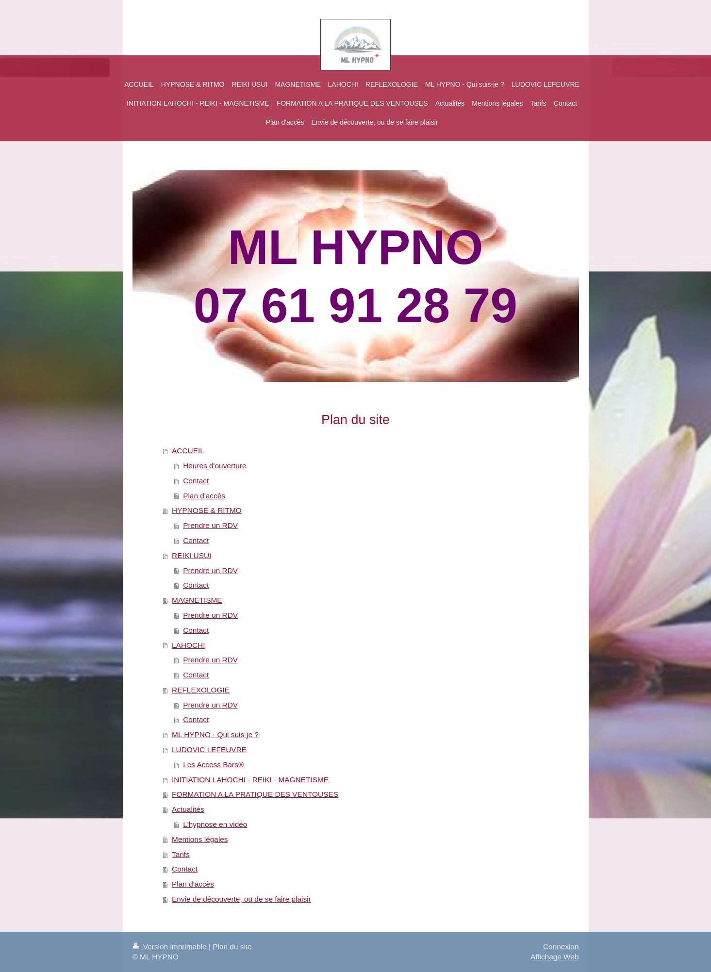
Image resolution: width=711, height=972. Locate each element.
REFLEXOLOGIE (201, 690)
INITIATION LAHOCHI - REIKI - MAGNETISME (250, 779)
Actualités (188, 809)
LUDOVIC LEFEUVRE (209, 749)
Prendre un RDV (210, 525)
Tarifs (181, 854)
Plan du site (232, 946)
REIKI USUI (191, 555)
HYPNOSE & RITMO (207, 510)
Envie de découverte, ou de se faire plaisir (241, 899)
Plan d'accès (204, 496)
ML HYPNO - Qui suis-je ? (215, 734)
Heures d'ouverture (214, 465)
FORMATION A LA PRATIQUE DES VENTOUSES (255, 794)
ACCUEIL (188, 450)
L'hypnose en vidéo (215, 824)
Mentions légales (200, 839)
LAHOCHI (188, 645)
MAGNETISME (197, 600)
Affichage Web (554, 957)
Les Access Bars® (213, 764)
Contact (196, 481)
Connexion (561, 946)
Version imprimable (170, 946)
